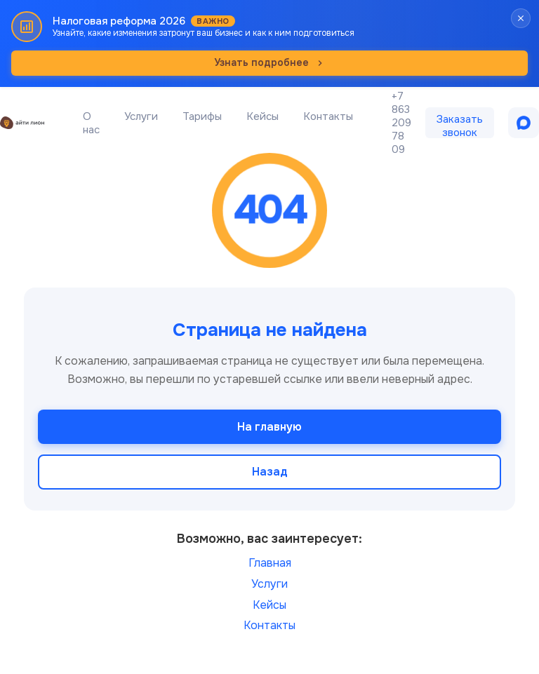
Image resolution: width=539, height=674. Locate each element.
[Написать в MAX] (523, 122)
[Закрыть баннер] (521, 18)
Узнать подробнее (270, 62)
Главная (269, 562)
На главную (269, 426)
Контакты (328, 116)
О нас (91, 123)
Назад (270, 471)
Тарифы (202, 116)
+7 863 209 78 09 (401, 123)
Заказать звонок (460, 125)
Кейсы (262, 116)
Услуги (141, 116)
